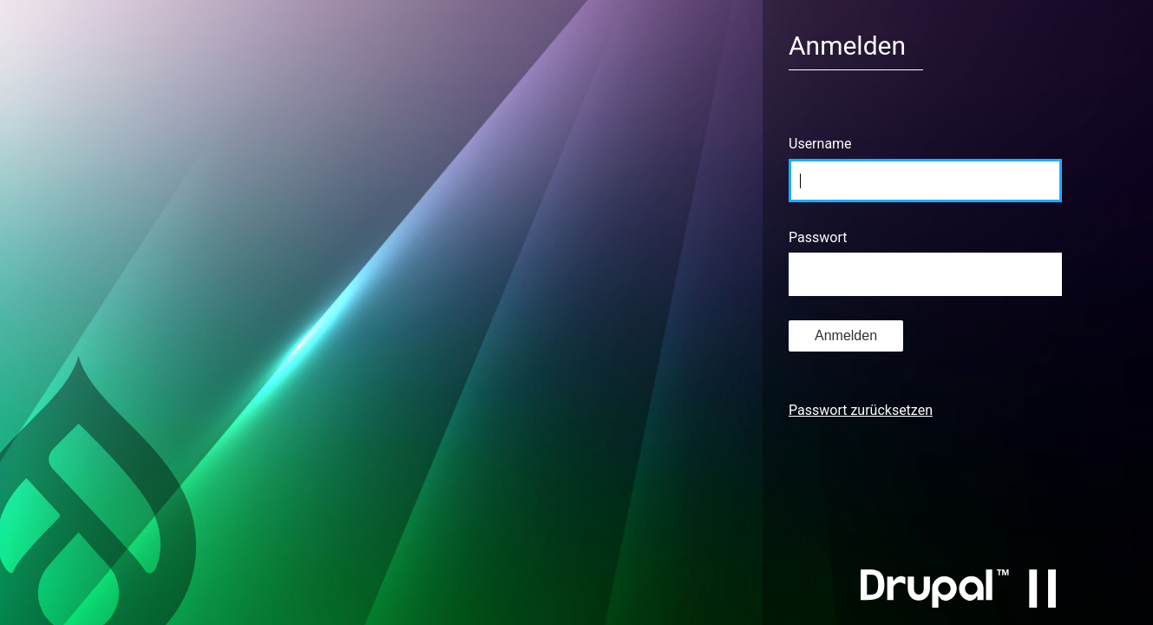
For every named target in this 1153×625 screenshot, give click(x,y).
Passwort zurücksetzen (861, 410)
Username (820, 143)
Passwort (818, 237)
